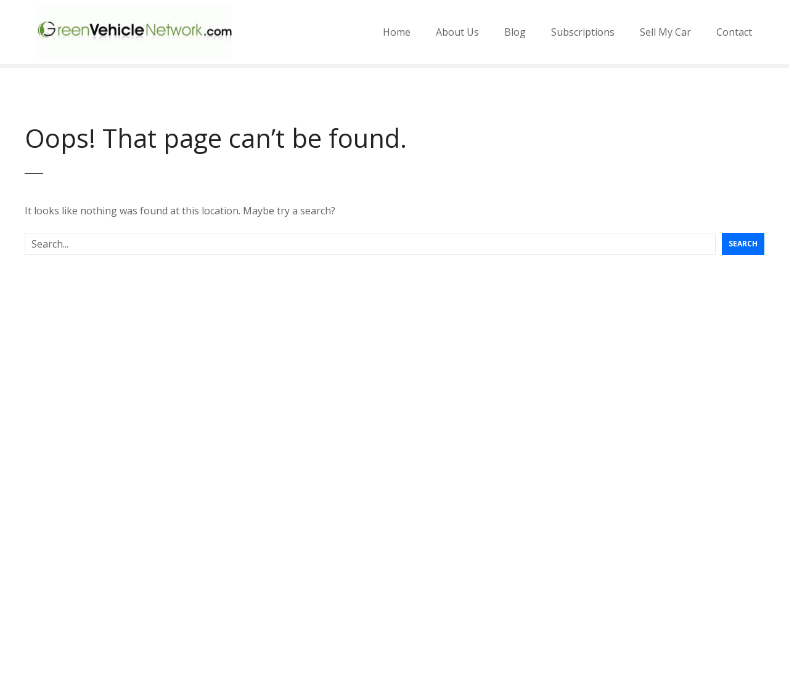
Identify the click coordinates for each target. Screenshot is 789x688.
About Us (457, 32)
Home (397, 32)
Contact (734, 32)
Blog (515, 32)
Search (743, 243)
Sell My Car (665, 32)
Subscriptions (583, 32)
